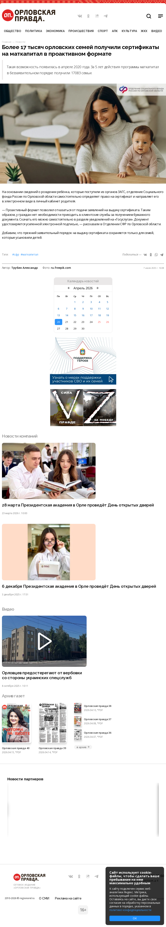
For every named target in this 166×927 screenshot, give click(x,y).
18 (99, 315)
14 (66, 315)
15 (75, 315)
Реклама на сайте (68, 898)
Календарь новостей (83, 281)
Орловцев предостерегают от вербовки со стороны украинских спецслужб (42, 675)
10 (91, 308)
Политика (33, 31)
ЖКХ (144, 31)
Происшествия (81, 31)
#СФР (15, 254)
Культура (129, 31)
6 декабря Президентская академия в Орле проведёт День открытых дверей (79, 586)
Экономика (55, 31)
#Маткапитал (29, 254)
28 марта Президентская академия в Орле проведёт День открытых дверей (78, 505)
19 (107, 315)
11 (99, 308)
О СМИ (44, 898)
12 (107, 308)
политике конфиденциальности (130, 910)
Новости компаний (19, 436)
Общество (12, 31)
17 (91, 315)
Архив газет (13, 695)
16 (83, 315)
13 (58, 315)
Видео (156, 31)
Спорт (103, 31)
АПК (115, 31)
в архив (83, 747)
